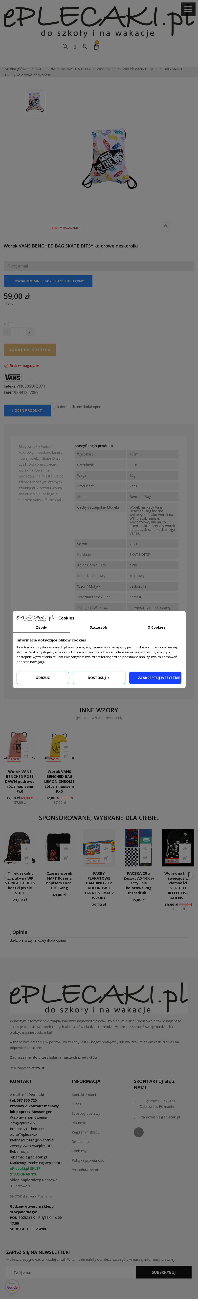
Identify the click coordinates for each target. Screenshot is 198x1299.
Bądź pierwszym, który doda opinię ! (38, 951)
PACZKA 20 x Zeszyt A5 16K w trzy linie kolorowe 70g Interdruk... (138, 894)
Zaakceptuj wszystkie (159, 677)
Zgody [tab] (41, 627)
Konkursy (79, 1162)
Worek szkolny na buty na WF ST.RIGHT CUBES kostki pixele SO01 (20, 894)
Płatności (79, 1134)
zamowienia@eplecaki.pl (160, 1128)
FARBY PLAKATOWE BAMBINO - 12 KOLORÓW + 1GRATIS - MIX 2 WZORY (99, 897)
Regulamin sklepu (86, 1143)
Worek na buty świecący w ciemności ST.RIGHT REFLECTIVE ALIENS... (178, 897)
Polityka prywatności (88, 1172)
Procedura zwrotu (86, 1181)
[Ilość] (18, 343)
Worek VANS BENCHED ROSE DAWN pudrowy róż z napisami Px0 (20, 793)
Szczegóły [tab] (99, 627)
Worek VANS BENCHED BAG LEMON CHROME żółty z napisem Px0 (59, 793)
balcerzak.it (35, 1079)
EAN (7, 404)
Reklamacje (81, 1153)
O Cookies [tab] (156, 627)
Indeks (10, 398)
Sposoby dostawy (86, 1125)
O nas (76, 1115)
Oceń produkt (27, 422)
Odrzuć (43, 677)
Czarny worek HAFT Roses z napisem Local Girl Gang (59, 892)
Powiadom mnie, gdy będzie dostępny (48, 292)
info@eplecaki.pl (34, 1106)
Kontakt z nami (84, 1106)
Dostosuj (99, 677)
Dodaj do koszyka (30, 361)
